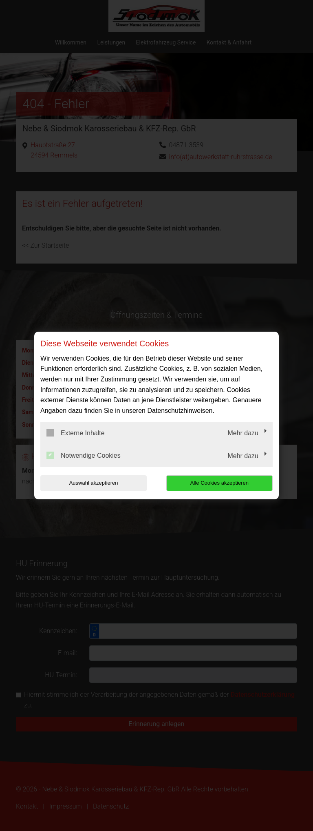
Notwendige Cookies (83, 455)
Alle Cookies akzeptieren (220, 483)
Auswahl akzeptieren (92, 483)
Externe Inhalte (75, 433)
